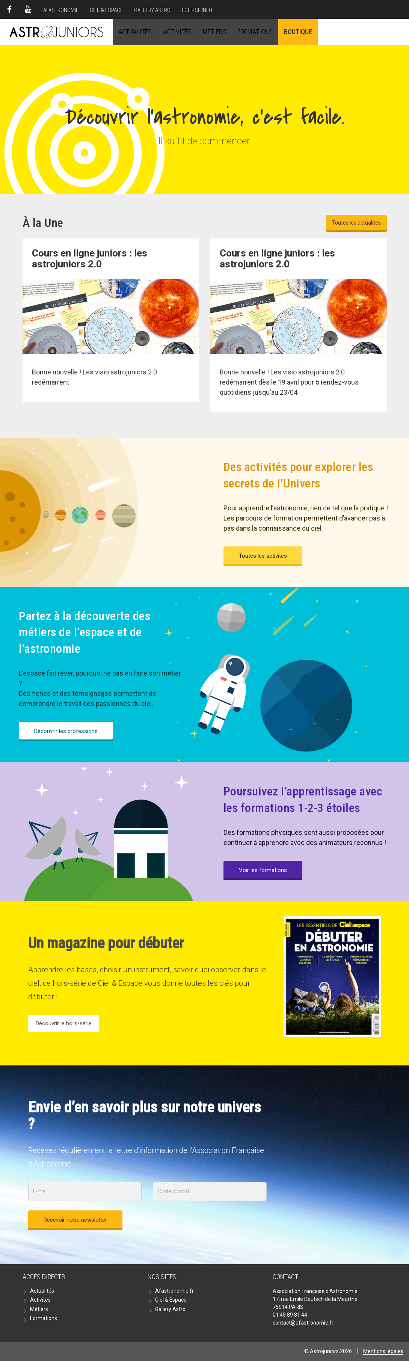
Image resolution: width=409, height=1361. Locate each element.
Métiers (214, 32)
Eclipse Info (197, 10)
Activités (177, 32)
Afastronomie (60, 10)
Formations (255, 32)
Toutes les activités (263, 555)
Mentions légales (383, 1351)
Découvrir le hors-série (64, 1023)
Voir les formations (263, 870)
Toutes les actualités (356, 223)
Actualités (135, 32)
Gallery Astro (152, 10)
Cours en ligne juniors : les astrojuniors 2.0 (277, 258)
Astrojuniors (56, 32)
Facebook (9, 9)
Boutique (298, 32)
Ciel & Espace (106, 10)
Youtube (28, 9)
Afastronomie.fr (174, 1291)
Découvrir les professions (66, 731)
